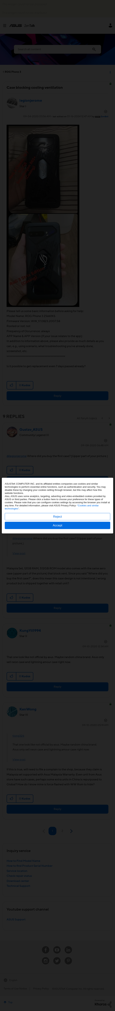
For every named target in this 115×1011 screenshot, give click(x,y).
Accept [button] (57, 525)
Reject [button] (57, 516)
